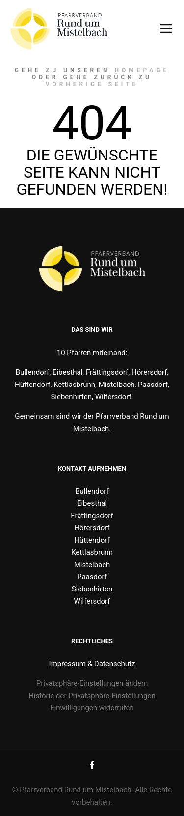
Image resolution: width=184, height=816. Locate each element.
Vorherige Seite (92, 84)
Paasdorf (92, 576)
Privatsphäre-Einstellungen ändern (92, 683)
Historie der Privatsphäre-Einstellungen (92, 695)
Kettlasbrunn (92, 552)
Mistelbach (92, 564)
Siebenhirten (92, 589)
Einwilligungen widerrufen (92, 707)
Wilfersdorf (92, 601)
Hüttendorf (91, 540)
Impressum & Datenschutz (92, 663)
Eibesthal (92, 503)
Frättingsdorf (92, 515)
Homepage (142, 70)
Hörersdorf (91, 527)
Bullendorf (92, 491)
